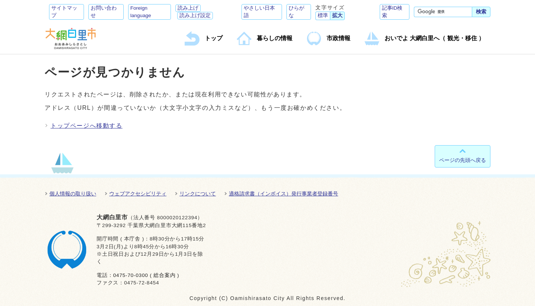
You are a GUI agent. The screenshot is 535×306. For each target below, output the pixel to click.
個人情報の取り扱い (72, 194)
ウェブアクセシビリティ (137, 194)
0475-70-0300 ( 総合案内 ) (146, 275)
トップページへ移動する (87, 125)
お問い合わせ (104, 11)
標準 (323, 15)
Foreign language (140, 11)
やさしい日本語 (259, 11)
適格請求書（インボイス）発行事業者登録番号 (283, 194)
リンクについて (197, 194)
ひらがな (296, 11)
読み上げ (188, 8)
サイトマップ (64, 11)
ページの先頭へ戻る (462, 160)
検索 (481, 12)
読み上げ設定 (195, 15)
